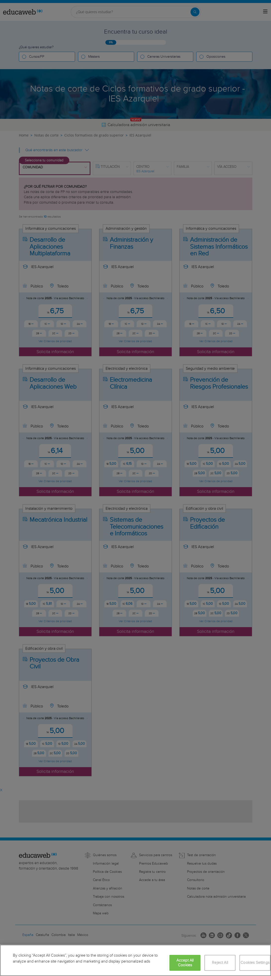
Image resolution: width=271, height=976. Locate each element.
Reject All (220, 962)
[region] (135, 960)
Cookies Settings (255, 962)
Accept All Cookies (185, 963)
